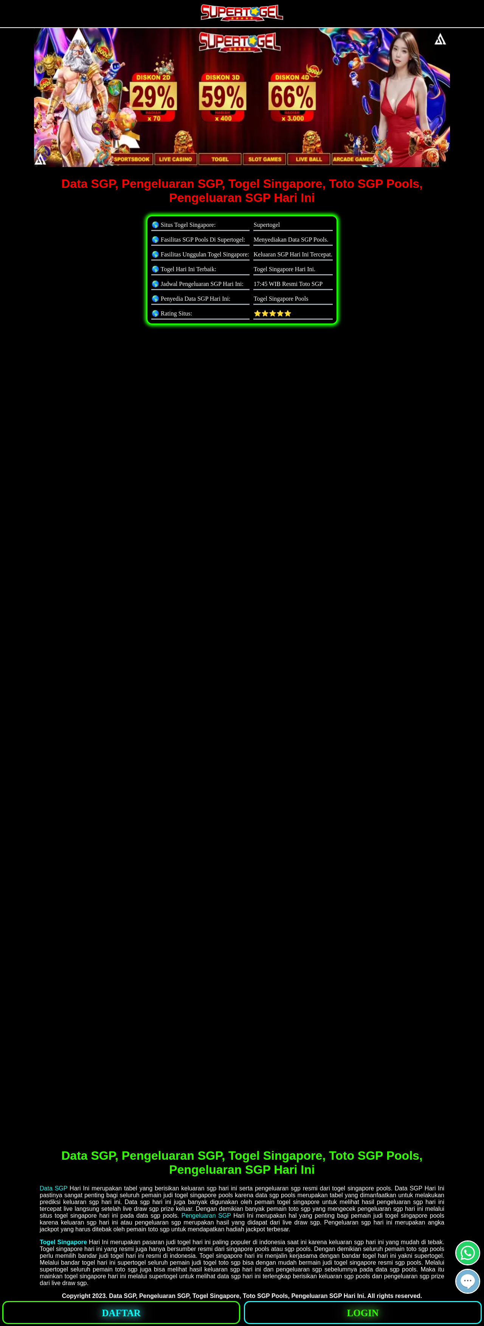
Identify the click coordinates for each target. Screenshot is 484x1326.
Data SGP (53, 1188)
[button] (467, 1281)
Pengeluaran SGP (206, 1215)
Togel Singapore (63, 1242)
